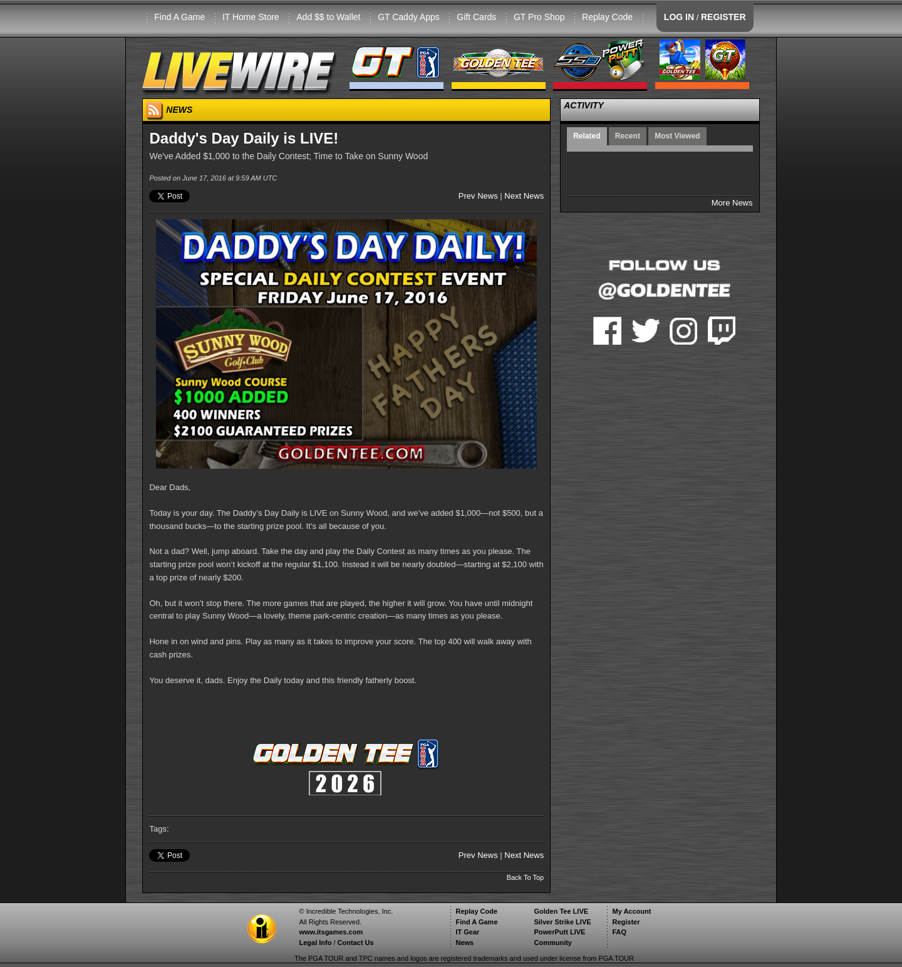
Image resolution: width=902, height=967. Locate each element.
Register (626, 922)
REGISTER (723, 17)
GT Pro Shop (539, 17)
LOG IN (679, 17)
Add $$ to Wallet (328, 17)
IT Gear (467, 932)
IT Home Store (250, 17)
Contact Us (356, 942)
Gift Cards (476, 17)
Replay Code (607, 17)
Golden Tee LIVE (561, 911)
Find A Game (179, 17)
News (464, 942)
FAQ (619, 932)
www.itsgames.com (331, 932)
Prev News (478, 196)
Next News (524, 196)
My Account (631, 911)
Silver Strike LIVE (562, 922)
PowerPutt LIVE (559, 932)
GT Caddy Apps (409, 17)
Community (553, 942)
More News (732, 202)
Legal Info (315, 942)
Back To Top (525, 877)
